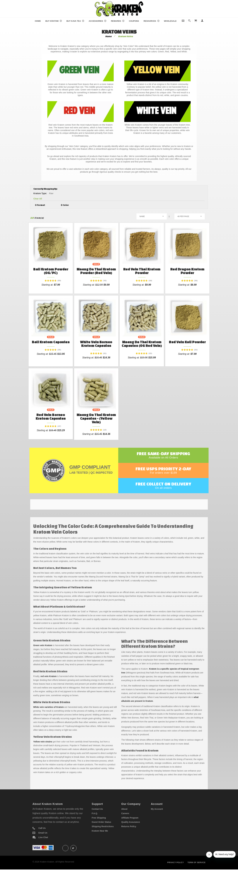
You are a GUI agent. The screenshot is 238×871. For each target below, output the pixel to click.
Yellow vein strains (42, 741)
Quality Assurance (130, 822)
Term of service (196, 862)
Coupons (134, 21)
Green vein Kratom (42, 645)
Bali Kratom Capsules (51, 342)
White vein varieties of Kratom (48, 707)
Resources (151, 21)
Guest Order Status (101, 822)
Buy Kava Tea (75, 21)
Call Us (42, 828)
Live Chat (43, 837)
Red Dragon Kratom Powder (187, 271)
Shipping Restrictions (103, 826)
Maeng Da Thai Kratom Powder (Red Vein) (96, 271)
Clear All (37, 198)
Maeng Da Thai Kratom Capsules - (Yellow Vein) (96, 418)
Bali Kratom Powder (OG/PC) (50, 271)
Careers (125, 813)
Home (38, 21)
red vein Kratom (48, 676)
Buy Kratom (53, 21)
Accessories (97, 21)
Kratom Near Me (100, 831)
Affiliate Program (129, 818)
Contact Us (97, 809)
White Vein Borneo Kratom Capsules (96, 343)
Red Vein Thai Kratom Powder (141, 271)
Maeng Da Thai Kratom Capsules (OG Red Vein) (142, 343)
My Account (157, 809)
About (124, 809)
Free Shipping (99, 818)
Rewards (117, 21)
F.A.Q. (95, 813)
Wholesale (170, 21)
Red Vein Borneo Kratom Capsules (51, 416)
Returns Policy (128, 826)
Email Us (42, 833)
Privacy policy (175, 862)
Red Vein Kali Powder (187, 342)
